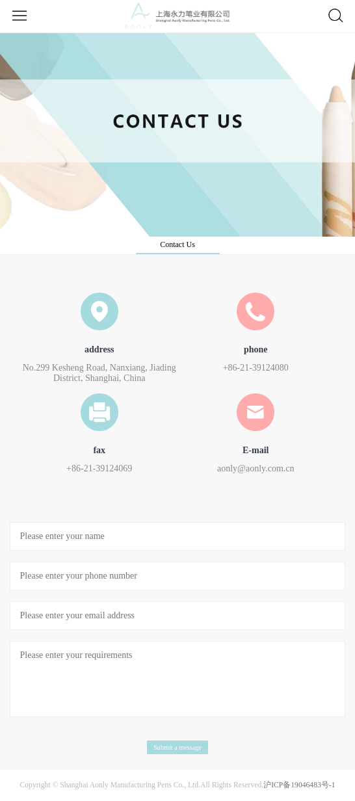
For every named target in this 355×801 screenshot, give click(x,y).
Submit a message (177, 747)
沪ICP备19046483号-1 (299, 785)
